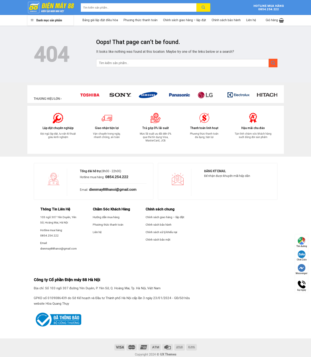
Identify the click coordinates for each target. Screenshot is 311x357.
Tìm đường (301, 242)
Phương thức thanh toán (141, 20)
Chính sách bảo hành (226, 20)
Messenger (301, 269)
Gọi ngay (301, 284)
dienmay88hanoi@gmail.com (112, 189)
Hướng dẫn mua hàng (106, 217)
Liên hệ (251, 20)
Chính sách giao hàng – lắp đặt (184, 20)
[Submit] (273, 63)
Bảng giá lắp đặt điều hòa (100, 20)
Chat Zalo (302, 255)
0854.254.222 (116, 177)
